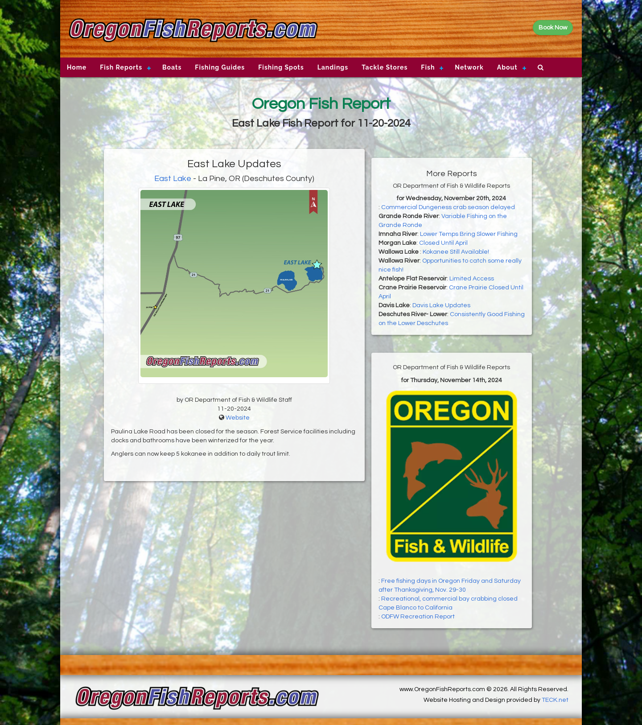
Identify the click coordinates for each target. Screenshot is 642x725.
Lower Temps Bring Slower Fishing (469, 234)
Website (238, 418)
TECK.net (555, 700)
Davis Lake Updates (441, 305)
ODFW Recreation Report (418, 617)
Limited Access (471, 279)
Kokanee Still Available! (456, 252)
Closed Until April (443, 243)
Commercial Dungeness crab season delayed (448, 207)
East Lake (172, 178)
